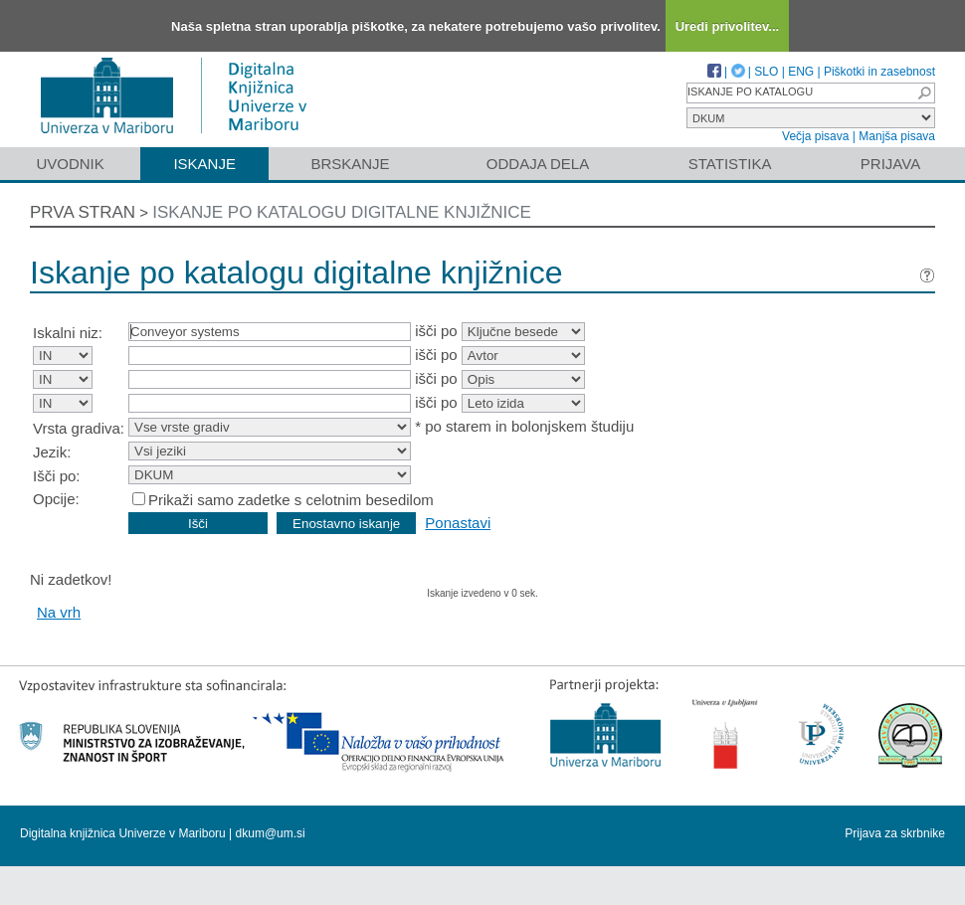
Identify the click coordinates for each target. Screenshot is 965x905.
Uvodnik (69, 163)
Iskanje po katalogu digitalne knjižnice (341, 212)
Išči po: (57, 475)
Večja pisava (815, 136)
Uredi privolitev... (728, 26)
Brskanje (349, 163)
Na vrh (59, 612)
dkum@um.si (270, 833)
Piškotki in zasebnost (879, 72)
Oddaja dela (537, 163)
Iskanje (204, 163)
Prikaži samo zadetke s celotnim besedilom (291, 499)
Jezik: (52, 452)
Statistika (730, 163)
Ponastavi (457, 522)
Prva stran (82, 212)
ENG (801, 72)
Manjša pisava (897, 136)
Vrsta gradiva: (78, 428)
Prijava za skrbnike (895, 833)
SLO (766, 72)
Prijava (890, 163)
